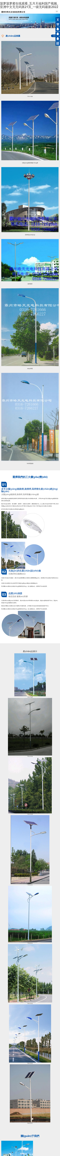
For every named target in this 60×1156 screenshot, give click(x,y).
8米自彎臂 (30, 368)
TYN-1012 (30, 1063)
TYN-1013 (30, 1003)
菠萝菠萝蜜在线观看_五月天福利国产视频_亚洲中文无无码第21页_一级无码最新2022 (29, 5)
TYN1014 (30, 943)
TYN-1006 (30, 96)
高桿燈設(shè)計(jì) (30, 235)
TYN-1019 (30, 756)
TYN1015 (30, 885)
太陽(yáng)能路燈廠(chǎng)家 (30, 163)
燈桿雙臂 (30, 284)
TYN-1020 (30, 697)
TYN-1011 (30, 1123)
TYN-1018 (30, 814)
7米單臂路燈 (30, 463)
